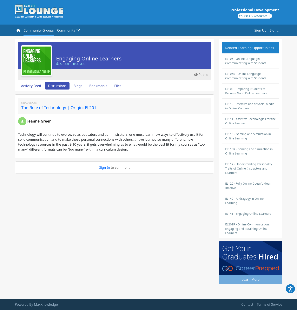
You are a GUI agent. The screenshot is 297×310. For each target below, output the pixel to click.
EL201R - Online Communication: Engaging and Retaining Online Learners (247, 228)
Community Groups (39, 30)
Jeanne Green (39, 121)
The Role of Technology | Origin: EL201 (58, 107)
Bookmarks (98, 86)
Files (117, 86)
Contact (247, 304)
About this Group (71, 64)
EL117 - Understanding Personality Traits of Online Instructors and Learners (248, 168)
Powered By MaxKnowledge (36, 304)
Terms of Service (269, 304)
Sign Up (260, 30)
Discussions (57, 86)
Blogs (78, 86)
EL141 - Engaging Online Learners (248, 214)
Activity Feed (31, 86)
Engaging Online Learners (88, 58)
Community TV (68, 30)
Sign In (275, 30)
